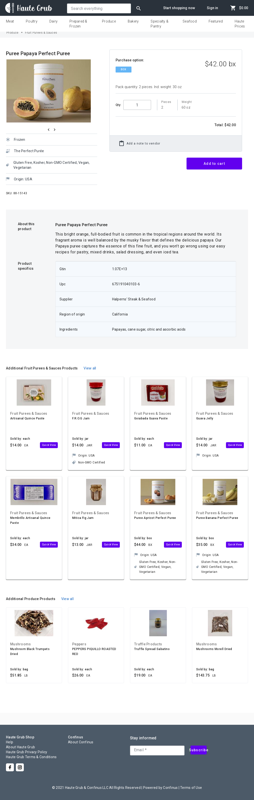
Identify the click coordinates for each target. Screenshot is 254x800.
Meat (10, 21)
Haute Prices (240, 23)
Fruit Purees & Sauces (41, 32)
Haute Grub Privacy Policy (26, 752)
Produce (109, 21)
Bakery (133, 21)
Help (9, 742)
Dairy (53, 21)
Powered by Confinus (160, 788)
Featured (216, 21)
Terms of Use (191, 788)
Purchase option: (130, 60)
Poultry (31, 21)
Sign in (212, 8)
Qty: (119, 105)
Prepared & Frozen (78, 23)
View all (90, 368)
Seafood (190, 21)
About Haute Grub (20, 747)
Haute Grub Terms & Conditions (31, 757)
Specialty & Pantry (159, 23)
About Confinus (81, 742)
